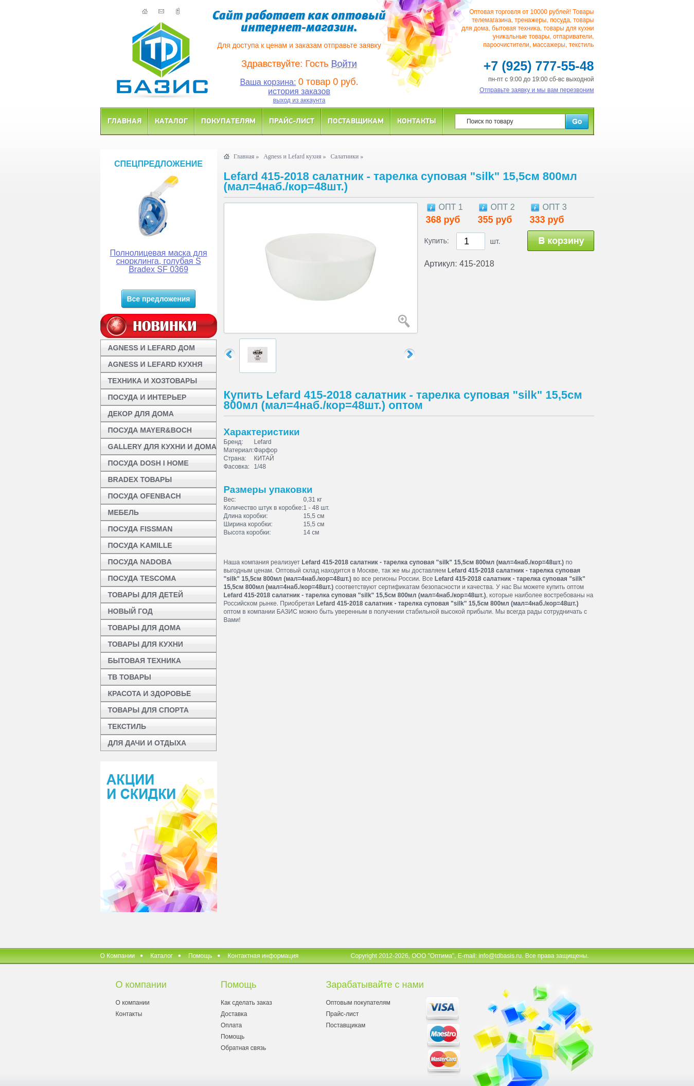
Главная (124, 121)
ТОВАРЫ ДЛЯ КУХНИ (145, 644)
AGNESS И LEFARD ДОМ (151, 348)
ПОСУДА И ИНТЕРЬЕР (147, 397)
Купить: (436, 241)
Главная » (246, 156)
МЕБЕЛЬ (123, 512)
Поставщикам (356, 121)
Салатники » (346, 156)
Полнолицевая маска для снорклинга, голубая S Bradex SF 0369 (158, 261)
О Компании (117, 955)
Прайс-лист (291, 121)
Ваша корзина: (268, 82)
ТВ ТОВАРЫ (129, 677)
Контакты (416, 121)
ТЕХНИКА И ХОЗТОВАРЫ (153, 381)
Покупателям (228, 121)
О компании (133, 1002)
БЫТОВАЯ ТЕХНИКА (144, 660)
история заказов (299, 91)
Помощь (200, 955)
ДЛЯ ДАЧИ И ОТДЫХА (147, 743)
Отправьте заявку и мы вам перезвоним (536, 90)
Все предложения (158, 299)
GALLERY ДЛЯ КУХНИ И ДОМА (162, 446)
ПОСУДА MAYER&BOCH (150, 430)
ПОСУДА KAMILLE (140, 545)
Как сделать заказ (246, 1002)
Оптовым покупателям (358, 1002)
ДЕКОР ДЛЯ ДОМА (141, 414)
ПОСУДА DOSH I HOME (148, 463)
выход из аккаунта (299, 100)
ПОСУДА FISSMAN (140, 529)
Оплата (231, 1025)
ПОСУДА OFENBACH (144, 496)
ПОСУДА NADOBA (140, 562)
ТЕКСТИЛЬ (127, 726)
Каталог (171, 121)
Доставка (234, 1014)
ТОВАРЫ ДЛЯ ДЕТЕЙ (146, 595)
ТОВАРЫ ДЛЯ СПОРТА (148, 710)
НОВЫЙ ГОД (130, 611)
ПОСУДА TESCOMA (142, 578)
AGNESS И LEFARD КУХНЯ (155, 364)
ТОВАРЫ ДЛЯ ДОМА (144, 628)
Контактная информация (262, 955)
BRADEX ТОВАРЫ (140, 479)
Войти (344, 64)
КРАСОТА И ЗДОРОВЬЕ (149, 693)
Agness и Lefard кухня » (294, 156)
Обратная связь (243, 1048)
